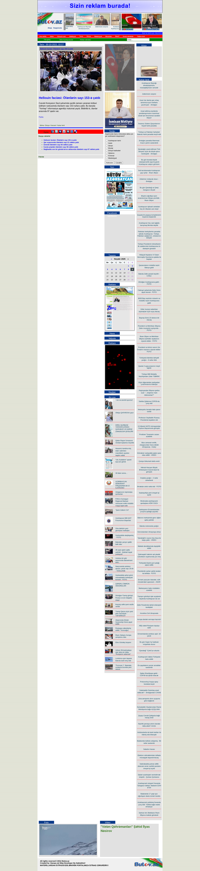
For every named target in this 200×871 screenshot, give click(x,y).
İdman (110, 146)
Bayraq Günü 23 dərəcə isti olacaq (149, 319)
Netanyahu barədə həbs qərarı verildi (149, 411)
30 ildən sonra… (121, 473)
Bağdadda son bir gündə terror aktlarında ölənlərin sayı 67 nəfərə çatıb (71, 149)
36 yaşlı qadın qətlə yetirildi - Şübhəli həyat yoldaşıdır (123, 552)
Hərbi (110, 143)
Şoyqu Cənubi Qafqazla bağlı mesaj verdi (149, 717)
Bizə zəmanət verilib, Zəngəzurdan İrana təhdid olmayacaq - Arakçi (149, 445)
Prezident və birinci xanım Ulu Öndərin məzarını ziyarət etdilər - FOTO (149, 349)
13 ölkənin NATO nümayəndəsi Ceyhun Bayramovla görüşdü (149, 427)
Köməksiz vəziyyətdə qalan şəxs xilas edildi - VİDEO (149, 454)
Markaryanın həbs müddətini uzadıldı (149, 589)
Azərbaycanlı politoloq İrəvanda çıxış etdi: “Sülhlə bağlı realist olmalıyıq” (149, 804)
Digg (68, 131)
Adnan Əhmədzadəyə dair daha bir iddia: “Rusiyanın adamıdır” (123, 652)
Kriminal (111, 156)
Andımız (125, 25)
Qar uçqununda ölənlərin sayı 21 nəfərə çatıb (61, 142)
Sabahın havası (149, 749)
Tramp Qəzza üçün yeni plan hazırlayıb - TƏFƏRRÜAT (124, 614)
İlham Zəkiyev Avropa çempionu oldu (123, 636)
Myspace (60, 131)
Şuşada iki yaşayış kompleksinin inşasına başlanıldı (149, 216)
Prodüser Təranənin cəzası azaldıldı (149, 435)
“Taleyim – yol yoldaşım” (74, 27)
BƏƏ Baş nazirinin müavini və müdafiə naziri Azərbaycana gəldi (149, 300)
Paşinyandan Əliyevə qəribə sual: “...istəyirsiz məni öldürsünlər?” (149, 393)
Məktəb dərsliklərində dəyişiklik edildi (149, 547)
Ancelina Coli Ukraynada (149, 613)
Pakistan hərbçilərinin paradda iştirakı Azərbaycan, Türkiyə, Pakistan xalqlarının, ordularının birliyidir (149, 235)
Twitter (56, 131)
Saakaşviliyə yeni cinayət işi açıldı (149, 494)
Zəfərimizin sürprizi (149, 94)
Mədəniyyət (112, 158)
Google (64, 131)
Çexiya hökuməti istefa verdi (149, 461)
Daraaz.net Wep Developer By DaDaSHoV (67, 863)
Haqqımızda (57, 28)
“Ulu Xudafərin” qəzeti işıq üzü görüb (123, 461)
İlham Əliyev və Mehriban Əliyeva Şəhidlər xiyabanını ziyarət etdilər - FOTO (149, 338)
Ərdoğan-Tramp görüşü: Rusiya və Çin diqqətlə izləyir (124, 598)
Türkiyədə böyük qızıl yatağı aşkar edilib (149, 564)
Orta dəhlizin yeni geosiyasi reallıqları (122, 529)
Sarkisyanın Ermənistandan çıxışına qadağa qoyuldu (149, 511)
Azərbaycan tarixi (114, 141)
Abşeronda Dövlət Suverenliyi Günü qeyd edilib (123, 622)
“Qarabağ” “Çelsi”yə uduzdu (149, 651)
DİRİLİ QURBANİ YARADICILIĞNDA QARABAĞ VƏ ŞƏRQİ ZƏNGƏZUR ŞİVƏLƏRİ (124, 428)
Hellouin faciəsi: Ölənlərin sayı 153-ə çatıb (56, 49)
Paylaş (41, 117)
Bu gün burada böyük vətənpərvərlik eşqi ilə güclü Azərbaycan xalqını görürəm (149, 162)
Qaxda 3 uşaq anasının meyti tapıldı (149, 367)
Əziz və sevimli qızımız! (124, 400)
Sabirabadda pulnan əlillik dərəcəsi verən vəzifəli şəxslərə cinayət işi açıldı (149, 766)
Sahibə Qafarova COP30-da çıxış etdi (149, 402)
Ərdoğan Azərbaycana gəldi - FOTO (149, 283)
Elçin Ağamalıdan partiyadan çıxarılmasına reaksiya (149, 383)
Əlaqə (50, 28)
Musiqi (110, 148)
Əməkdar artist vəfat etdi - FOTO (149, 486)
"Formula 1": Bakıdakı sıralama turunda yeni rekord (123, 667)
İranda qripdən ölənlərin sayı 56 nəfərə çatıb (61, 147)
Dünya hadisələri (114, 151)
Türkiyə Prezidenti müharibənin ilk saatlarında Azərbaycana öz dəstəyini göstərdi (149, 246)
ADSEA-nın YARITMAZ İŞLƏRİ (109, 27)
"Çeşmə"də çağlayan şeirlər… (92, 27)
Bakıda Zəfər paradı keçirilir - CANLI (149, 275)
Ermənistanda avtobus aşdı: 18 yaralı (149, 635)
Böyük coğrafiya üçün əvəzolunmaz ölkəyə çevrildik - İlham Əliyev (149, 198)
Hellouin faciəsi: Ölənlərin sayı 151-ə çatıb (60, 140)
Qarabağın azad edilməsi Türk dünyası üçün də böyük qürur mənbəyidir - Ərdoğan (149, 151)
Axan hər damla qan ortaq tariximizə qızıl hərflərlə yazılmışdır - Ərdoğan (149, 102)
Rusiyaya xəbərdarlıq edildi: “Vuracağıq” (123, 629)
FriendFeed (71, 131)
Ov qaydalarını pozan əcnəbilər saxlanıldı (149, 666)
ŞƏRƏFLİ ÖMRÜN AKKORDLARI (122, 585)
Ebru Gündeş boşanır (123, 642)
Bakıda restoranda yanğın (149, 526)
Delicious (75, 131)
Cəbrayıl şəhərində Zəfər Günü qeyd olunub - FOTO (149, 291)
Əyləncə (111, 153)
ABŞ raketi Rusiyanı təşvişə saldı (149, 627)
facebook (52, 131)
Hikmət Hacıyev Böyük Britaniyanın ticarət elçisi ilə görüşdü (149, 470)
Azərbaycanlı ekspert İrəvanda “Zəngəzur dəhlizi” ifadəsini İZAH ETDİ (149, 785)
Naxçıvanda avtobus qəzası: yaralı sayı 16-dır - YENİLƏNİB (124, 568)
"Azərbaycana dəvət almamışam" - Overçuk (150, 26)
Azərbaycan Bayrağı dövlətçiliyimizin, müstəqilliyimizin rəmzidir (149, 85)
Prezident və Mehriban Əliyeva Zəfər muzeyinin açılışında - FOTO (149, 328)
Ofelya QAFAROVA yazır (124, 413)
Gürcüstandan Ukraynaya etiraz (149, 532)
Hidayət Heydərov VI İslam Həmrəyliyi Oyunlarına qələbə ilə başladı (149, 257)
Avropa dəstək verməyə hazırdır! (149, 619)
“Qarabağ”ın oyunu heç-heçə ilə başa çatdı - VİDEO (149, 539)
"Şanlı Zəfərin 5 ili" (122, 510)
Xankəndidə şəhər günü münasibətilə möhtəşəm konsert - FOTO (124, 577)
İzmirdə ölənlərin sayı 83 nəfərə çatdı (58, 145)
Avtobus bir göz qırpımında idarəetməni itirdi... (123, 560)
